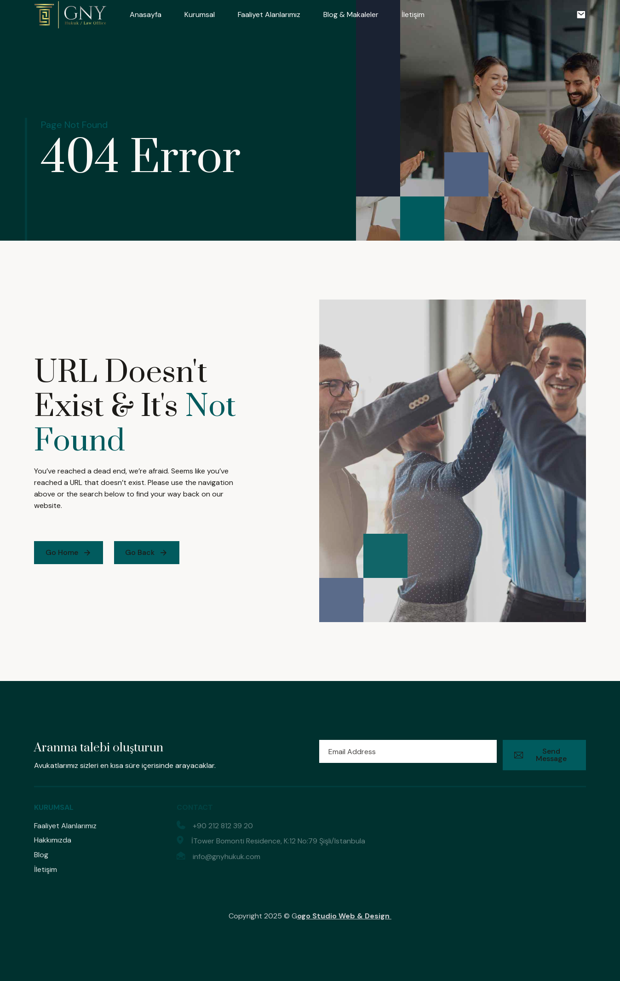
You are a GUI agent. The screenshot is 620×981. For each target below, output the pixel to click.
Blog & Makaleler (351, 14)
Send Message (540, 754)
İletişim (413, 14)
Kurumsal (199, 14)
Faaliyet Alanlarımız (269, 14)
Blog (41, 855)
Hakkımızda (52, 840)
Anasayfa (145, 14)
